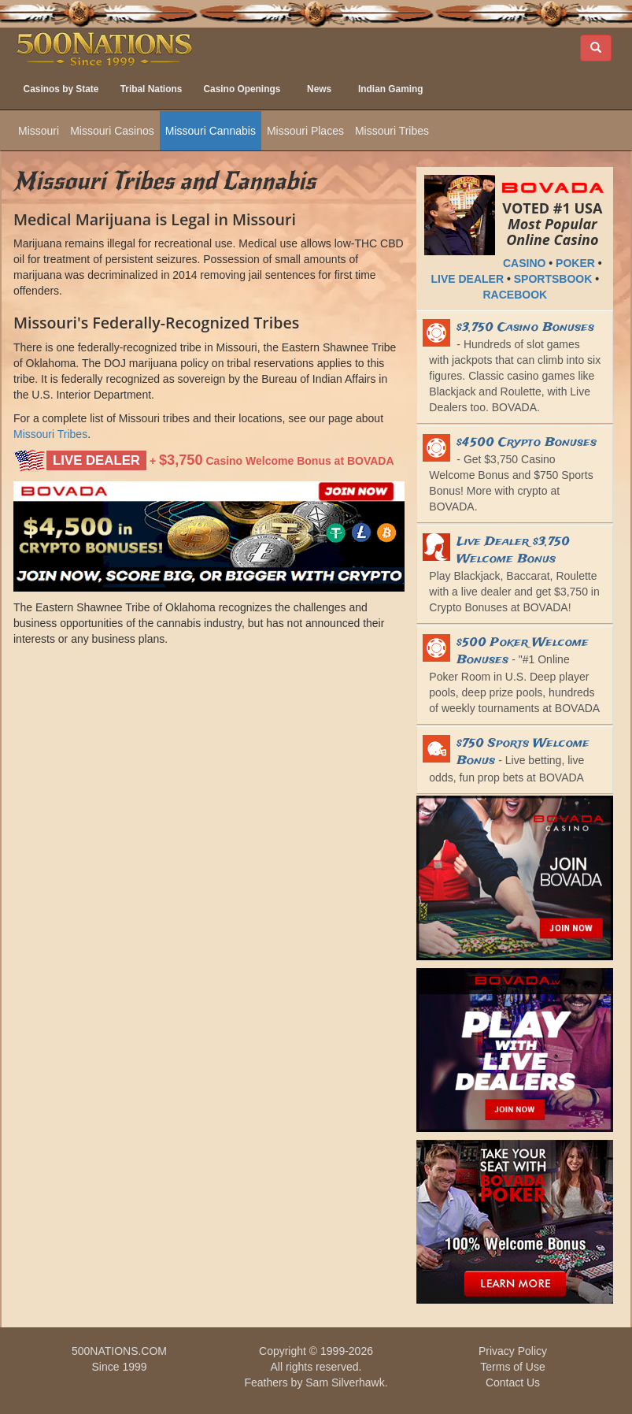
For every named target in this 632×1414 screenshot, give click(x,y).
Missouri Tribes (392, 130)
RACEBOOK (514, 294)
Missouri (38, 130)
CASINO (524, 263)
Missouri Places (305, 130)
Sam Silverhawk (344, 1382)
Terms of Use (512, 1366)
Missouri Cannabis (210, 130)
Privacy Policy (513, 1351)
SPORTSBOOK (553, 279)
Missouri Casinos (112, 130)
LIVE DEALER (467, 279)
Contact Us (513, 1382)
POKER (575, 263)
